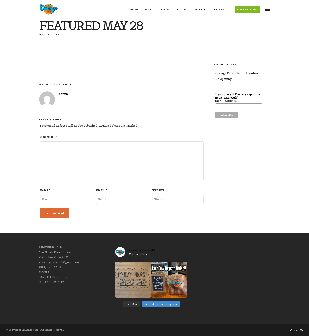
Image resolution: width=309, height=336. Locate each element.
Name (45, 190)
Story (165, 9)
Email (101, 190)
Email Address (226, 101)
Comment (48, 137)
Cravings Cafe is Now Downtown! (237, 73)
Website (158, 190)
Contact (221, 9)
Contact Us (296, 330)
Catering (200, 9)
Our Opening (222, 79)
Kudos (182, 9)
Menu (149, 9)
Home (134, 9)
